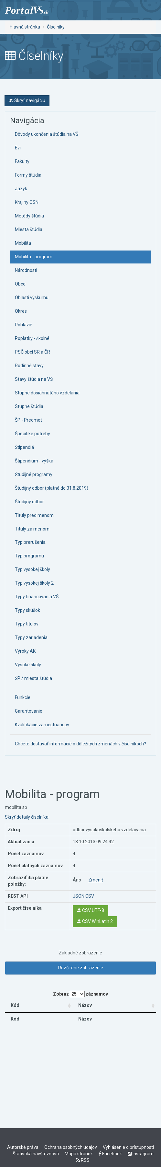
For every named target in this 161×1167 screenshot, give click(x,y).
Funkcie (22, 697)
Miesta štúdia (28, 229)
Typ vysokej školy (32, 569)
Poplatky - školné (32, 338)
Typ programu (29, 555)
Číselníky (56, 26)
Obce (20, 283)
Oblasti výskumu (31, 297)
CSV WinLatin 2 (95, 921)
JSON (78, 896)
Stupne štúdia (29, 406)
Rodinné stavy (29, 365)
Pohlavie (23, 324)
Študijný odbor (29, 501)
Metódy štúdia (29, 215)
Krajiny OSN (26, 202)
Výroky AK (25, 651)
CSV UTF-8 (90, 910)
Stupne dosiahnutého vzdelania (47, 392)
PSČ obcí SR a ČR (32, 352)
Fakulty (22, 161)
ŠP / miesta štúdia (33, 678)
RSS (83, 1160)
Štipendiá (24, 447)
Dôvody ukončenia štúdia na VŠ (46, 134)
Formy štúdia (28, 175)
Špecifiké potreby (32, 433)
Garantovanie (28, 711)
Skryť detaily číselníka (26, 817)
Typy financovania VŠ (37, 596)
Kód (15, 1005)
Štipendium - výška (34, 460)
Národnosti (26, 270)
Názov (85, 1005)
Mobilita (23, 243)
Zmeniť (95, 879)
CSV (89, 896)
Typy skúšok (27, 610)
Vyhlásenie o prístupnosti (128, 1147)
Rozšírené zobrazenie (80, 967)
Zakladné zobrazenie (80, 952)
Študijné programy (33, 474)
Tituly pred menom (34, 515)
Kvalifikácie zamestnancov (42, 724)
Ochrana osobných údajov (70, 1147)
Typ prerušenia (30, 542)
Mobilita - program (33, 256)
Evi (18, 147)
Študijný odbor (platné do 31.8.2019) (51, 488)
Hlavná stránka (25, 26)
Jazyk (21, 188)
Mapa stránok (79, 1153)
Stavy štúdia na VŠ (34, 379)
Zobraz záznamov (80, 994)
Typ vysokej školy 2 (34, 583)
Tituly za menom (32, 528)
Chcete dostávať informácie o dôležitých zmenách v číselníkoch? (80, 743)
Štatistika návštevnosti (36, 1153)
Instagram (141, 1153)
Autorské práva (22, 1147)
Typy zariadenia (31, 637)
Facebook (110, 1153)
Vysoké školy (28, 664)
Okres (21, 311)
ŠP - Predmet (28, 420)
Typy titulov (26, 623)
